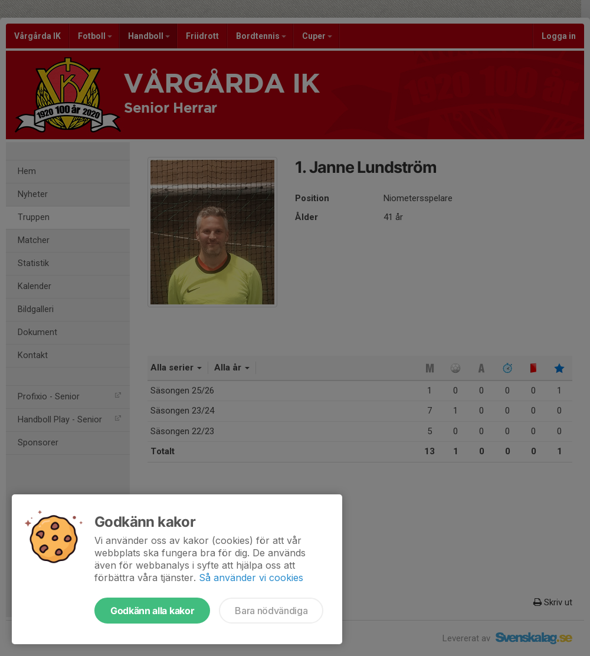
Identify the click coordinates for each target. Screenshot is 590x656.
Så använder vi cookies (251, 577)
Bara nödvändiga (271, 610)
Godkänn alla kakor (152, 610)
